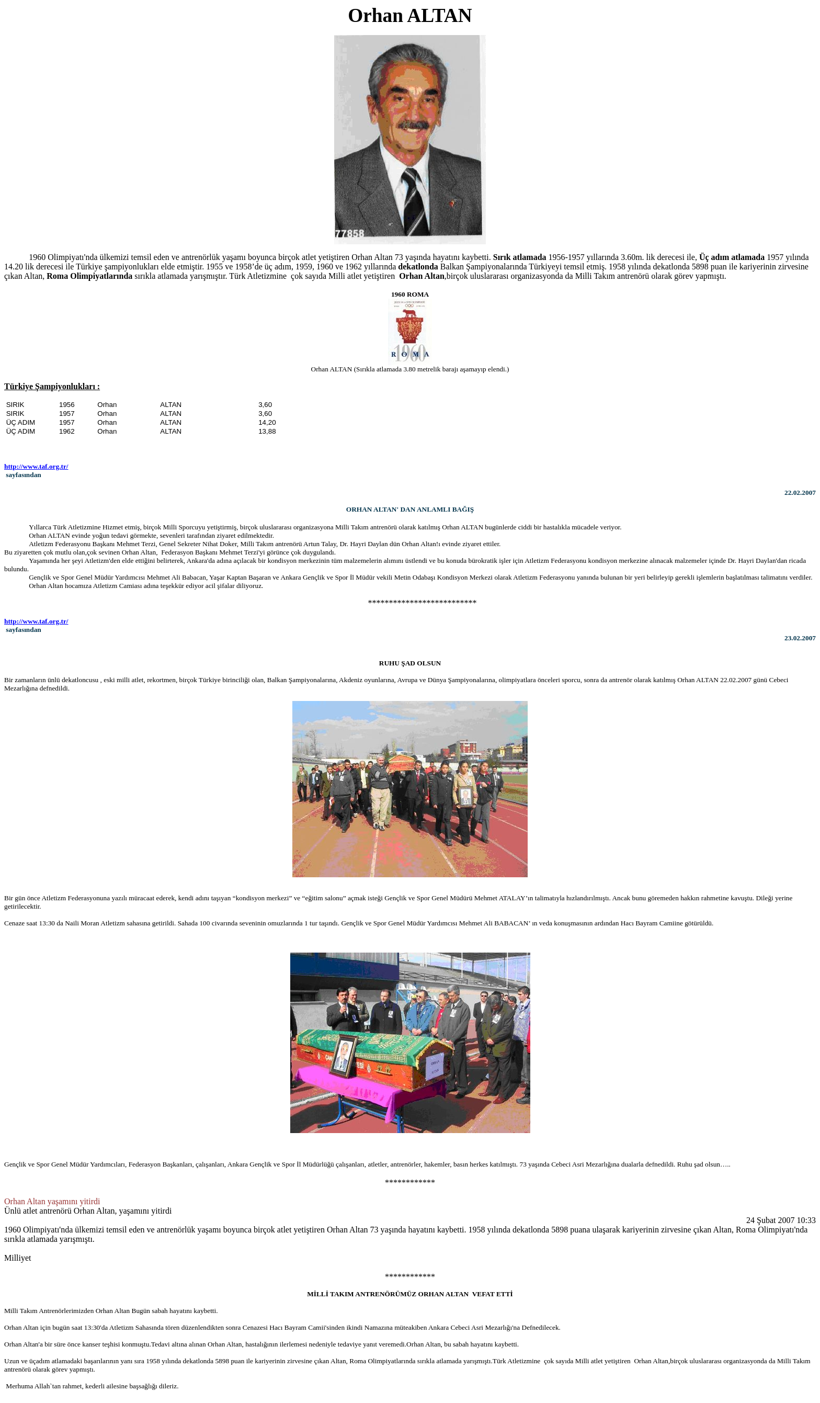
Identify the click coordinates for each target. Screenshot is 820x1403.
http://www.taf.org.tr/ (36, 466)
